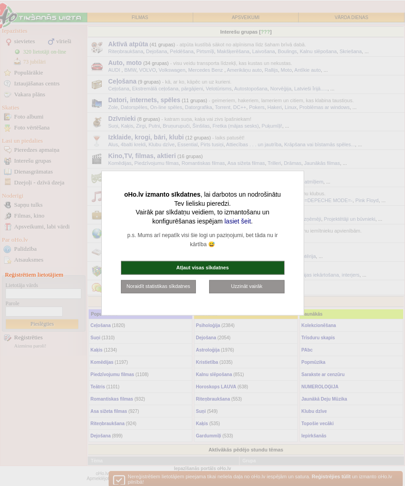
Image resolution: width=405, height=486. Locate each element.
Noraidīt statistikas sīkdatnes (158, 286)
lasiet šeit (238, 220)
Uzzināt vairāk (246, 286)
